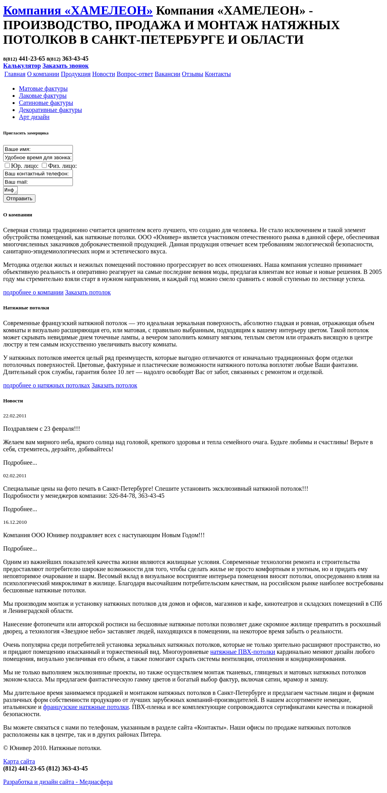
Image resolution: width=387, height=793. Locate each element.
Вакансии (167, 74)
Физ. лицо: (62, 165)
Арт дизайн (34, 117)
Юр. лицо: (25, 165)
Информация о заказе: (11, 190)
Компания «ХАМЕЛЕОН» (78, 10)
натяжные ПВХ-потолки (242, 653)
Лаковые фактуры (43, 95)
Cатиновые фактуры (46, 102)
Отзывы (192, 74)
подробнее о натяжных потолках (46, 386)
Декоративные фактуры (50, 109)
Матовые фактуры (43, 88)
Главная (15, 74)
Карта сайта (19, 762)
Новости (103, 74)
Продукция (76, 74)
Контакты (218, 74)
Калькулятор (22, 65)
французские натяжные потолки (86, 708)
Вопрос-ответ (135, 74)
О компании (43, 74)
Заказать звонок (66, 65)
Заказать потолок (88, 293)
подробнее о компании (33, 293)
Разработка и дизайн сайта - (58, 783)
